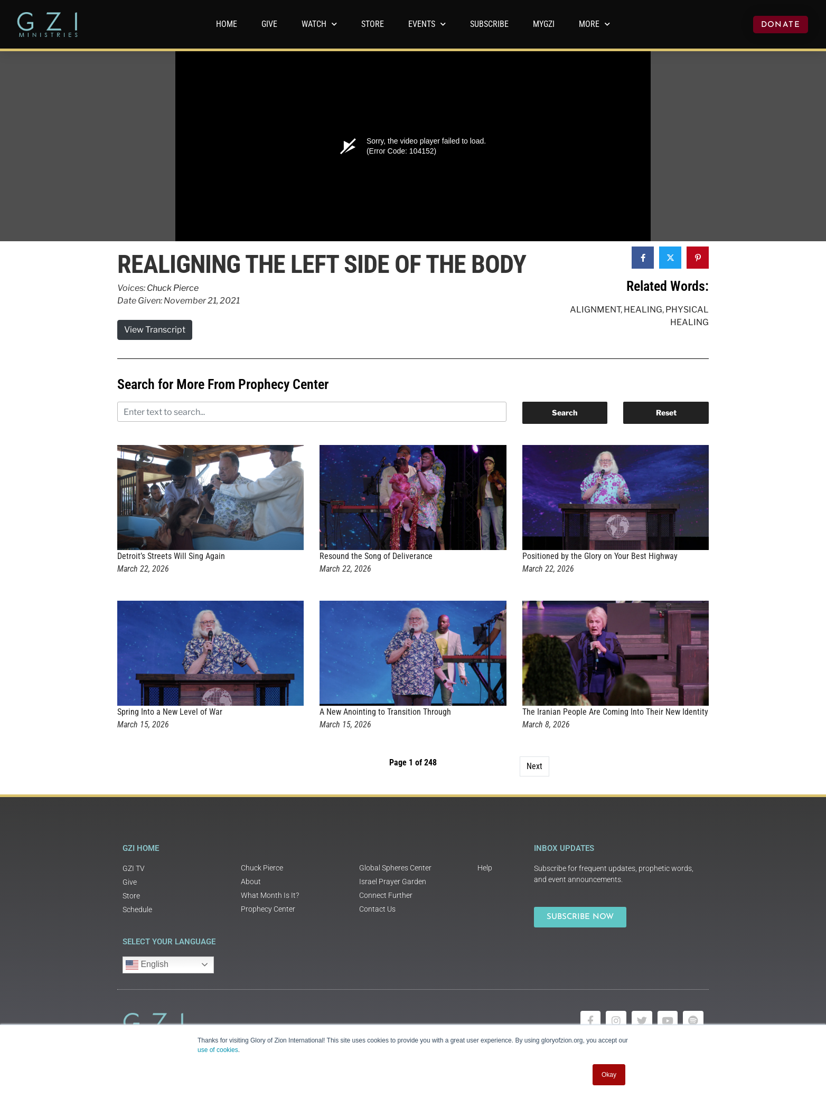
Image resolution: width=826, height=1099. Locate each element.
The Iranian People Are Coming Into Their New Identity (615, 712)
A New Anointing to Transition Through (385, 712)
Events (427, 24)
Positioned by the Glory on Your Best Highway (600, 556)
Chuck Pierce (173, 288)
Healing (643, 310)
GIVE (269, 24)
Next (534, 766)
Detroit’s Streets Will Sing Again (171, 556)
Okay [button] (609, 1074)
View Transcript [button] (154, 330)
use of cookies (218, 1050)
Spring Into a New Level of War (169, 712)
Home (226, 24)
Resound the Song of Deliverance (376, 556)
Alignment (595, 310)
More (594, 24)
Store (372, 24)
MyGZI (544, 24)
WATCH (319, 24)
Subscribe (489, 24)
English (147, 965)
